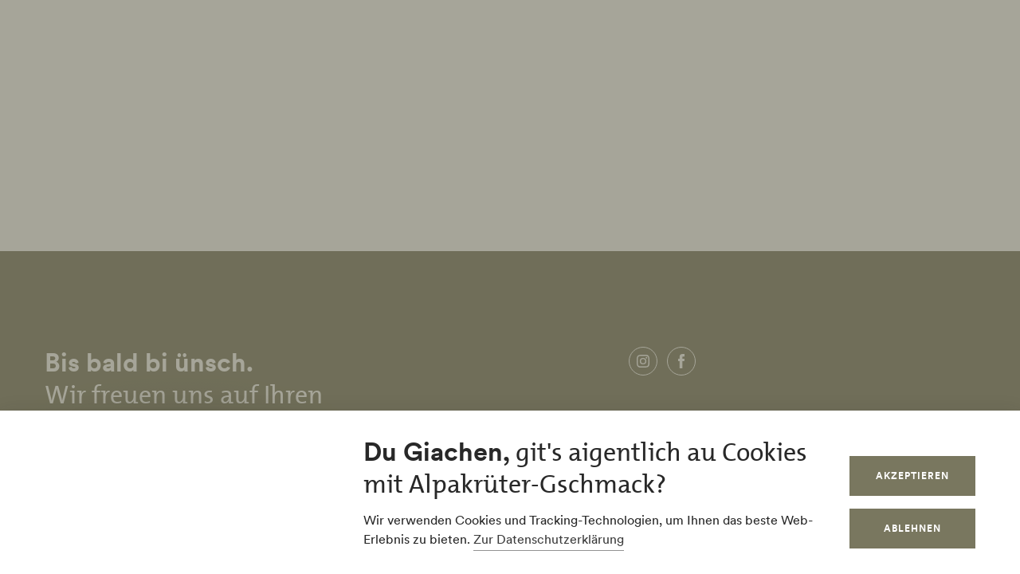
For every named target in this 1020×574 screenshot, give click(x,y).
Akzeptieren (912, 476)
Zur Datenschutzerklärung (548, 539)
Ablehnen (912, 528)
